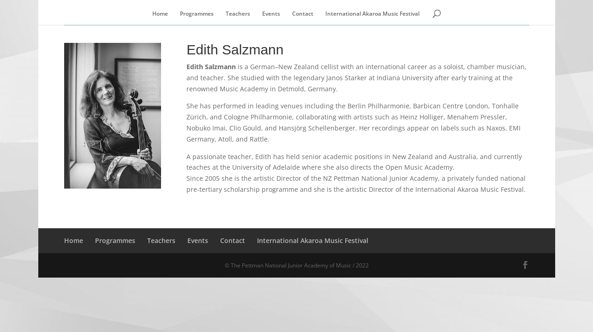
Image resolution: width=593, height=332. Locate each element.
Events (271, 14)
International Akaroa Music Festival (372, 14)
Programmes (197, 14)
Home (160, 14)
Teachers (238, 14)
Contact (302, 14)
